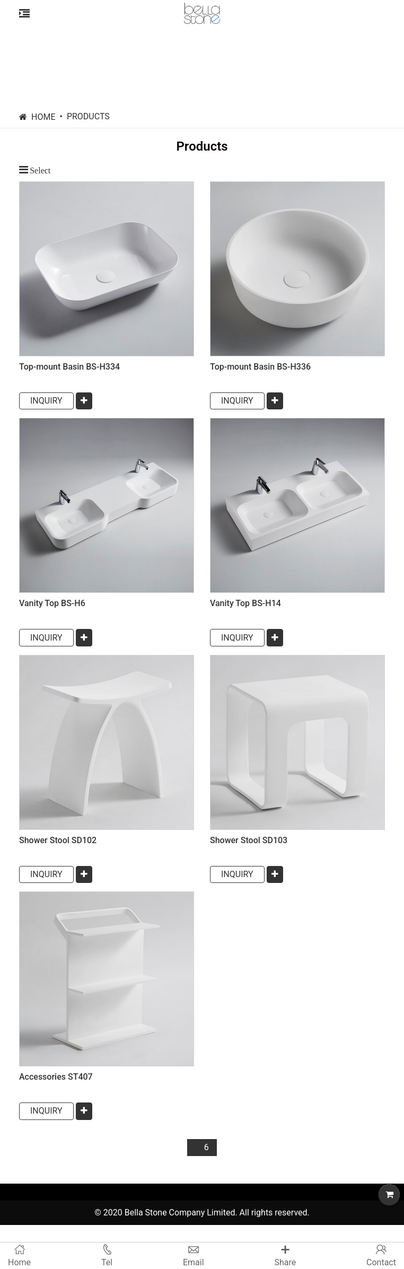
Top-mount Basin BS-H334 (69, 367)
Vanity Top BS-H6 (52, 603)
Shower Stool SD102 (57, 840)
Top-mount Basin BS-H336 (260, 367)
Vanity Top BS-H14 (245, 603)
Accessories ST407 (56, 1077)
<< (197, 1147)
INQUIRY (46, 401)
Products (88, 116)
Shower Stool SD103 (248, 840)
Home (43, 117)
